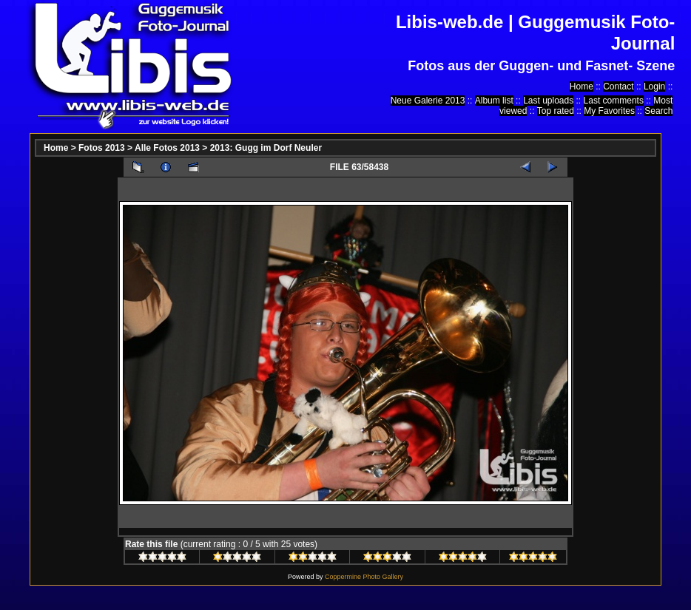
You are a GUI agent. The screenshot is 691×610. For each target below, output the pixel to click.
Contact (618, 86)
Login (654, 86)
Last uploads (548, 100)
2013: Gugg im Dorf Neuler (266, 148)
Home (581, 86)
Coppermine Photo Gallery (364, 576)
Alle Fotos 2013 (167, 148)
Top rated (555, 111)
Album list (494, 100)
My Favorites (609, 111)
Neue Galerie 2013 (428, 100)
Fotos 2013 (101, 148)
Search (658, 111)
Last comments (614, 100)
